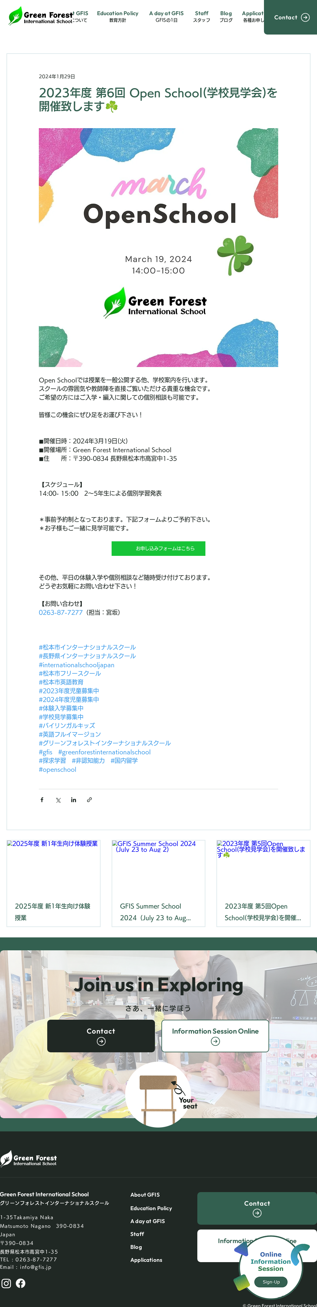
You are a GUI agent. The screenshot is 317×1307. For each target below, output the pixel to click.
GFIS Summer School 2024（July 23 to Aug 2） (153, 913)
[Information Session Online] (215, 1036)
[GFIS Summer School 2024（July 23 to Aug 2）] (158, 867)
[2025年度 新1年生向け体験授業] (53, 867)
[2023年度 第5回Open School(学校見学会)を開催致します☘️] (263, 867)
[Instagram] (6, 1283)
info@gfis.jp (35, 1267)
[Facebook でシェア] (42, 800)
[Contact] (290, 17)
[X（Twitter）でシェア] (58, 800)
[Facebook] (20, 1283)
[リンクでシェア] (89, 800)
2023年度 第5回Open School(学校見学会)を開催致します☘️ (260, 913)
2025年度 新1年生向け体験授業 (52, 912)
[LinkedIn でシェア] (74, 800)
